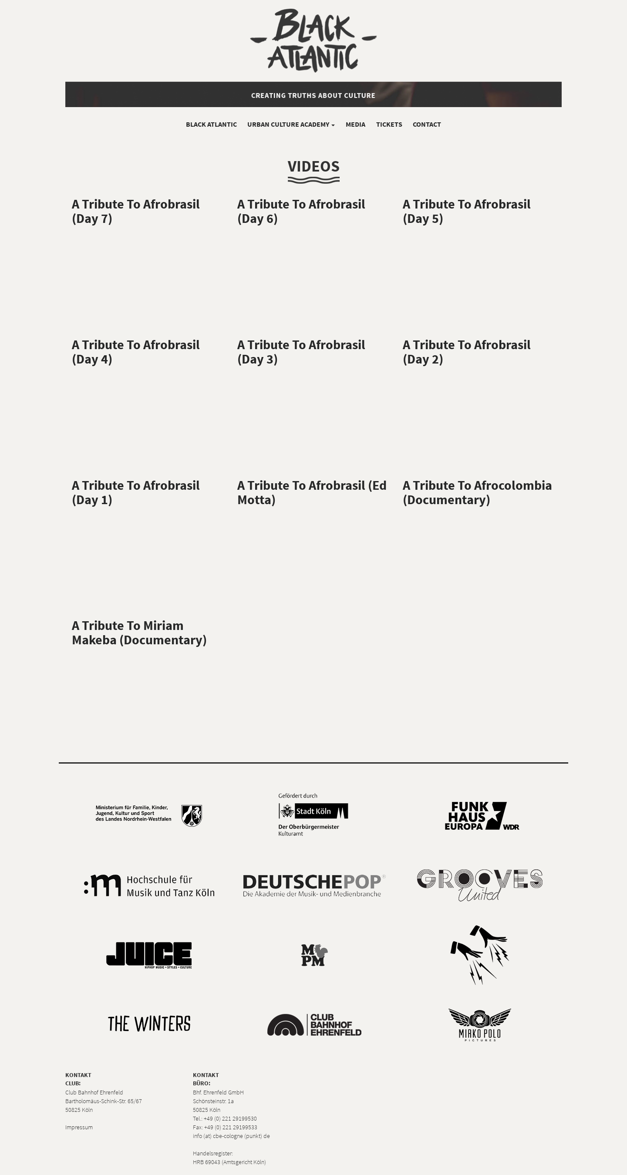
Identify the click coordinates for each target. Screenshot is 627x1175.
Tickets (389, 124)
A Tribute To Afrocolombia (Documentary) (477, 492)
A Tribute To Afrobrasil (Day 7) (136, 210)
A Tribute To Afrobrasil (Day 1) (136, 492)
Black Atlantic (211, 124)
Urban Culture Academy (291, 124)
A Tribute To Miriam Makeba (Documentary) (139, 632)
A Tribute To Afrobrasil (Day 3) (301, 351)
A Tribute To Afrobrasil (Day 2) (467, 351)
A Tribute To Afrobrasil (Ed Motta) (312, 492)
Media (355, 124)
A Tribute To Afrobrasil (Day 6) (301, 210)
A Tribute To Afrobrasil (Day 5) (467, 210)
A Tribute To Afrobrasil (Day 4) (136, 351)
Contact (427, 124)
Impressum (79, 1127)
